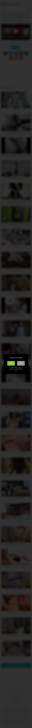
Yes (11, 363)
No (21, 363)
